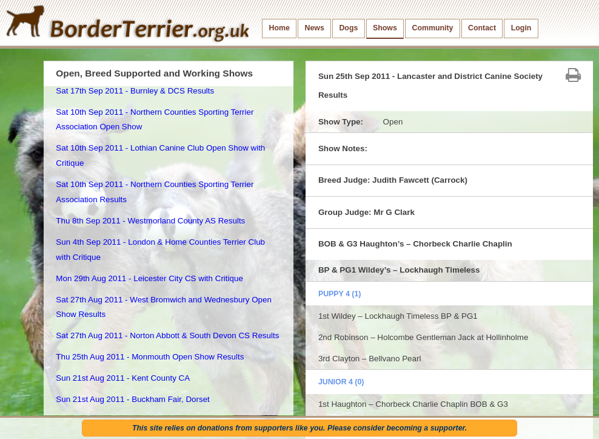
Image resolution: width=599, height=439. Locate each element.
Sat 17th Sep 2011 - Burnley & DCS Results (135, 90)
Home (279, 28)
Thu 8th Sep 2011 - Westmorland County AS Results (150, 220)
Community (432, 28)
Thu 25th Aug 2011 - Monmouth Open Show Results (150, 356)
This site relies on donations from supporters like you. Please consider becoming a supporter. (299, 428)
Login (521, 28)
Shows (385, 28)
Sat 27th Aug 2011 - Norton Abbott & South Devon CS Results (167, 335)
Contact (482, 28)
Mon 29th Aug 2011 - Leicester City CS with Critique (149, 278)
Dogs (348, 28)
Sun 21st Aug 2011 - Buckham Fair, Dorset (133, 399)
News (314, 28)
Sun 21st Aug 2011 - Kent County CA (123, 378)
